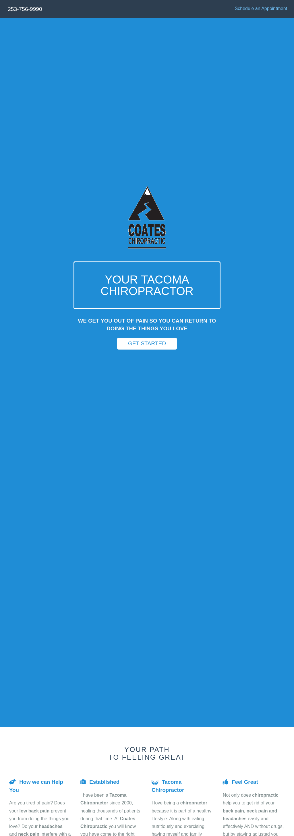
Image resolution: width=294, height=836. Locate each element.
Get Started (147, 343)
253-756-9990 (25, 9)
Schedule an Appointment (261, 8)
